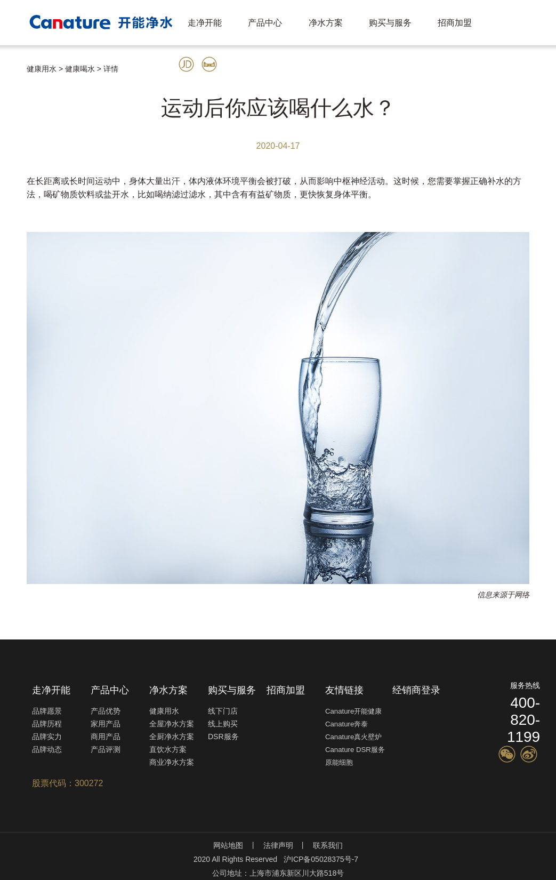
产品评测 (105, 749)
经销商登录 (416, 690)
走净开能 (205, 22)
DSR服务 (223, 736)
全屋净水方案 (171, 723)
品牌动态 (47, 749)
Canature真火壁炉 (353, 737)
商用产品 (105, 736)
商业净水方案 (171, 762)
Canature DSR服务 (355, 750)
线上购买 (223, 723)
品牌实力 (47, 736)
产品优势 (105, 711)
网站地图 (228, 845)
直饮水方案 (168, 749)
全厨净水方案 (171, 736)
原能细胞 (339, 762)
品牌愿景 (47, 711)
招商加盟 (455, 22)
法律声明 (278, 845)
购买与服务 (390, 22)
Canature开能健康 (353, 711)
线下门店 (223, 711)
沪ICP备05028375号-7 (321, 859)
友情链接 (344, 690)
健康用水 (164, 711)
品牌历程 (47, 723)
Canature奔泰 (346, 724)
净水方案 (326, 22)
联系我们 (328, 845)
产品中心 (265, 22)
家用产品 (105, 723)
